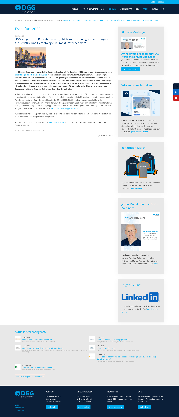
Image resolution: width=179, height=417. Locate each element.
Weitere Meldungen (130, 69)
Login (153, 1)
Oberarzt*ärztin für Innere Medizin (37, 339)
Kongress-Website (56, 122)
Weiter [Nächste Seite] (109, 136)
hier (155, 264)
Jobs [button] (137, 9)
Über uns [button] (75, 9)
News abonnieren (114, 407)
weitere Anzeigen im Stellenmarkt (30, 376)
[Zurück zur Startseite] (25, 9)
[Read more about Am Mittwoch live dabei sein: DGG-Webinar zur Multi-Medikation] (133, 44)
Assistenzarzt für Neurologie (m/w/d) (37, 367)
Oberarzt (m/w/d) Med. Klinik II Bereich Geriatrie (42, 348)
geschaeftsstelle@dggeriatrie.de (64, 108)
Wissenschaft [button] (126, 9)
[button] (163, 9)
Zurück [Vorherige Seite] (101, 136)
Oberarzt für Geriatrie (106, 348)
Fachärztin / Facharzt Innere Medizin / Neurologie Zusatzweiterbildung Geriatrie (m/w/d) (126, 358)
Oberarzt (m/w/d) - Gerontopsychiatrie (113, 339)
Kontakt (161, 1)
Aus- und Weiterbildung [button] (93, 9)
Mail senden (51, 407)
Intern (155, 9)
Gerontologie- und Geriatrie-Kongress (31, 75)
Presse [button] (145, 9)
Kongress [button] (112, 9)
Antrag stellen (83, 407)
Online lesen (143, 407)
